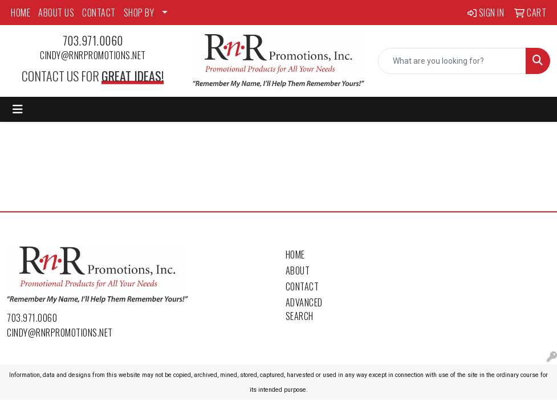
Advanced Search (304, 309)
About (298, 270)
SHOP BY (139, 12)
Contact (302, 286)
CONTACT (99, 12)
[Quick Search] (452, 61)
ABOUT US (56, 12)
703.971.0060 (93, 40)
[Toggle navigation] (18, 109)
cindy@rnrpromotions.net (93, 55)
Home (295, 254)
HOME (20, 12)
